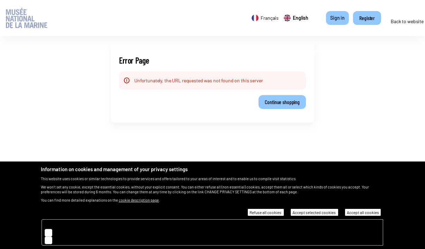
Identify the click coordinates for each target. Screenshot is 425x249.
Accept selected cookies (314, 212)
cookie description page (139, 200)
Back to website (407, 21)
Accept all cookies (363, 212)
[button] (282, 102)
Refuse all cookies (266, 212)
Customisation (72, 240)
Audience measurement (81, 232)
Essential (65, 225)
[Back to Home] (32, 18)
